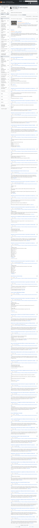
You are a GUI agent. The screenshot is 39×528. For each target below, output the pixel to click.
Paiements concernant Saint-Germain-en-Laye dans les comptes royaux (23, 88)
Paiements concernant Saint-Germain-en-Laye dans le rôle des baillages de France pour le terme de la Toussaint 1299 (23, 234)
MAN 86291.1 (20, 21)
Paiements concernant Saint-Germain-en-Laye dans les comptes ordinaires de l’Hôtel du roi (23, 261)
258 (29, 526)
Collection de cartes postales (5, 41)
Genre (2, 102)
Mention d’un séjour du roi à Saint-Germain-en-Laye (20, 482)
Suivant (32, 526)
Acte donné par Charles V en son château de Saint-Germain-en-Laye (23, 462)
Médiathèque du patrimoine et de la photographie (5, 79)
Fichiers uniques (5, 12)
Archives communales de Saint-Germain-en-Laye (5, 65)
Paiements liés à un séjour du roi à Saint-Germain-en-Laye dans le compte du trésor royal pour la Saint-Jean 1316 (23, 314)
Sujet (2, 99)
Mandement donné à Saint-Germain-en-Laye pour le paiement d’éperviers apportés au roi (23, 383)
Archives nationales (5, 74)
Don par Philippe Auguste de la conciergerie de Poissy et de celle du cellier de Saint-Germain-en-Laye (23, 63)
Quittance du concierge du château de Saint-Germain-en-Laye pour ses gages (23, 499)
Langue (2, 10)
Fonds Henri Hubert (5, 39)
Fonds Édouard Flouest (5, 32)
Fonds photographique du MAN (5, 21)
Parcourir (20, 1)
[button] (29, 3)
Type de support (4, 108)
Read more (33, 45)
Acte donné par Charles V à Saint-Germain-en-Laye (20, 436)
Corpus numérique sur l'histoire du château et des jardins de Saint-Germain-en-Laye (5, 25)
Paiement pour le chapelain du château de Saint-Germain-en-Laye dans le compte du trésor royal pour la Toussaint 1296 (23, 216)
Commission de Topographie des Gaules (5, 29)
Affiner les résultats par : (4, 7)
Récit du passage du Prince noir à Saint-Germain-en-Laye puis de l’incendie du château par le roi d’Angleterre (23, 392)
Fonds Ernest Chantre (5, 49)
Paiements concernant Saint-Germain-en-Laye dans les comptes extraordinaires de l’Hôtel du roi (23, 298)
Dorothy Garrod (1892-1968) (5, 51)
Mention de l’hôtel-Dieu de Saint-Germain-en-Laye (20, 170)
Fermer (18, 6)
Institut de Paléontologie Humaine (5, 85)
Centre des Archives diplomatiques (5, 88)
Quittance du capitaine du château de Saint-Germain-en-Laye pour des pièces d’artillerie (23, 444)
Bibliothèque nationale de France (5, 72)
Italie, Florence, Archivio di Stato (16, 276)
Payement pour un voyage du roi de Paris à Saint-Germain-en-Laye (23, 402)
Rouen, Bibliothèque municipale (16, 413)
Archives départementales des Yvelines (5, 69)
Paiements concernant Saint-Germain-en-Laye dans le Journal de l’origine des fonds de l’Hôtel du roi (23, 207)
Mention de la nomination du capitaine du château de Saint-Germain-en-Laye (23, 471)
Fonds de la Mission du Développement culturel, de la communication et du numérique (5, 45)
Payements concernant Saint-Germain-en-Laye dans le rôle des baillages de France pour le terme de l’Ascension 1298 (23, 224)
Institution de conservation (3, 54)
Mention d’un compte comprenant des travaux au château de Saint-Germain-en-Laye (23, 323)
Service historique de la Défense (5, 76)
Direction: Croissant (35, 16)
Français (5, 14)
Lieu (2, 96)
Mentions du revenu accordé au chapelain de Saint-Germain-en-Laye (23, 370)
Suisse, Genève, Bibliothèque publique (18, 292)
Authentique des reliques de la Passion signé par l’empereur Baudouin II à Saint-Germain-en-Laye (23, 125)
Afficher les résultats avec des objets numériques (31, 18)
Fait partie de (3, 16)
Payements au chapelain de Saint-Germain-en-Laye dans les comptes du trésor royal (23, 360)
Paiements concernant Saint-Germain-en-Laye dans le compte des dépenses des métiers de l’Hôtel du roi (23, 181)
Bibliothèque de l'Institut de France (5, 82)
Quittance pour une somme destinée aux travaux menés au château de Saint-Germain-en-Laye (23, 516)
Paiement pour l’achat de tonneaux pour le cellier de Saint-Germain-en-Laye (23, 149)
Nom (2, 93)
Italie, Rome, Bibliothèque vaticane (17, 57)
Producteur (3, 90)
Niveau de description (3, 105)
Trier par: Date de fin (28, 16)
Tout (2, 18)
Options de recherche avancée (16, 12)
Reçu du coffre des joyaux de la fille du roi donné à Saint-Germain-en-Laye (23, 343)
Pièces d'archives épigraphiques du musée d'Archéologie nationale (5, 36)
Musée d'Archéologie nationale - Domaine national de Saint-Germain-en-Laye (5, 60)
